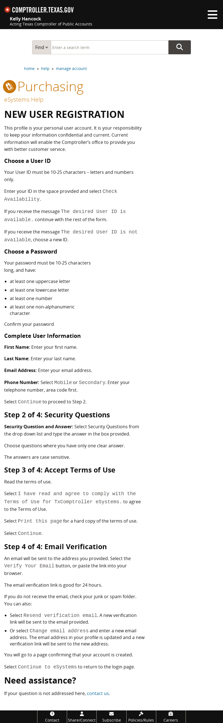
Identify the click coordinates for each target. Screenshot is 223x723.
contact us (98, 693)
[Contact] (52, 716)
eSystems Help (24, 99)
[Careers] (171, 716)
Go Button (180, 47)
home (29, 68)
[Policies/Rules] (141, 716)
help (45, 68)
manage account (71, 68)
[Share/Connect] (81, 716)
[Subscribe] (111, 716)
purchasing (44, 86)
